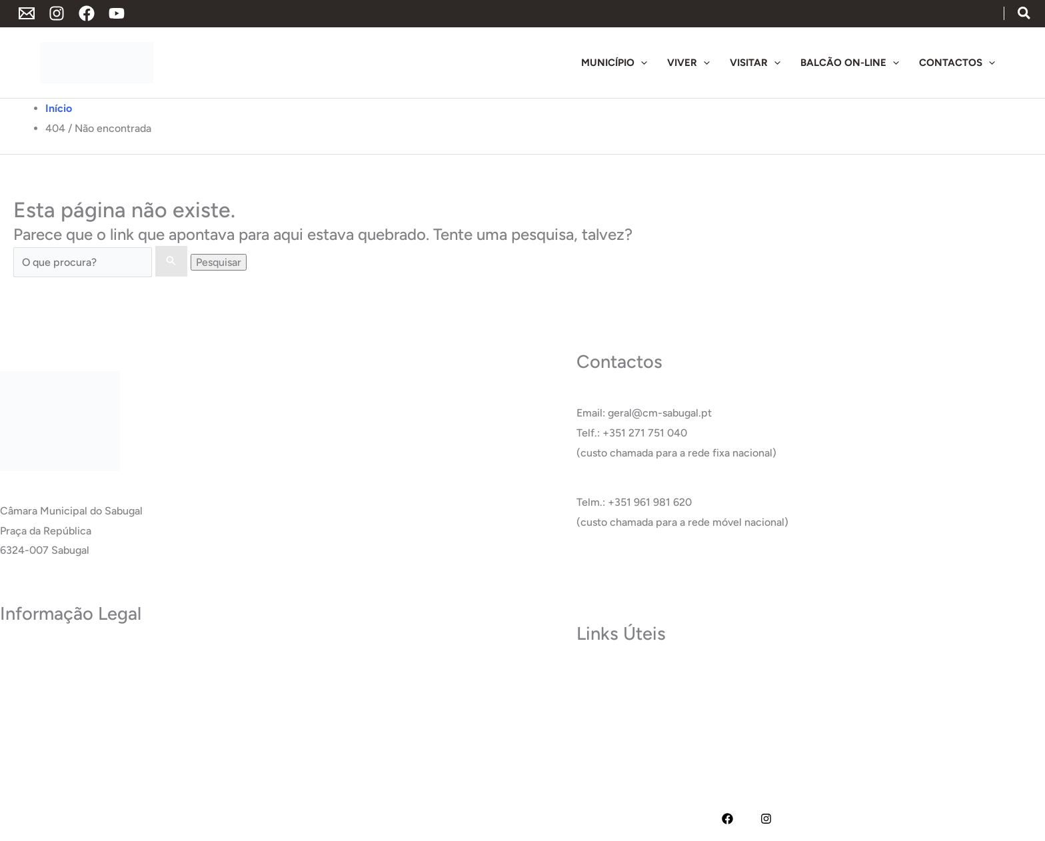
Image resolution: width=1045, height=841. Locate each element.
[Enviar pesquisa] (171, 261)
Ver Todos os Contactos (633, 571)
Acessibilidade (34, 714)
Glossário (598, 734)
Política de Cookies (45, 694)
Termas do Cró (611, 694)
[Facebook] (86, 13)
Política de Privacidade (54, 655)
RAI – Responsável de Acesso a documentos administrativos (143, 734)
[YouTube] (116, 13)
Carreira (596, 714)
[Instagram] (56, 13)
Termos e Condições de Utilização (81, 675)
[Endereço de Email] (26, 13)
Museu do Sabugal (620, 675)
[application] (640, 62)
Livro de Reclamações (52, 754)
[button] (1025, 14)
